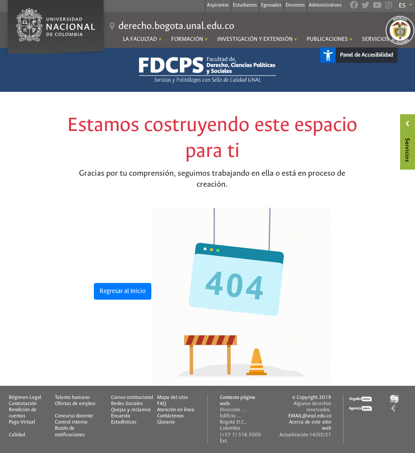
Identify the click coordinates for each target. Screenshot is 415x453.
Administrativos (325, 5)
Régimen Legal (25, 397)
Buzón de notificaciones (70, 431)
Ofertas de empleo (75, 403)
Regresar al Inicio (123, 291)
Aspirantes (218, 5)
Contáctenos (170, 416)
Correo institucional (132, 397)
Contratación (22, 403)
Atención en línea (175, 410)
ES (403, 5)
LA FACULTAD (140, 39)
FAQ (161, 403)
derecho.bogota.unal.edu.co (176, 26)
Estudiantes (245, 5)
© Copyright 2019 (311, 397)
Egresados (271, 5)
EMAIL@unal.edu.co (309, 416)
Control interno (71, 422)
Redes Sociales (127, 403)
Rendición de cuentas (22, 413)
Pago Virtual (22, 422)
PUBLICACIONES (327, 39)
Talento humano (72, 397)
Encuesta (120, 416)
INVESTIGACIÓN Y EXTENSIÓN (255, 39)
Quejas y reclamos (131, 410)
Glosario (166, 422)
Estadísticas (123, 422)
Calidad (17, 435)
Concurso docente (74, 416)
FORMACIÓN (187, 39)
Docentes (295, 5)
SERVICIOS (375, 39)
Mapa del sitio (172, 397)
